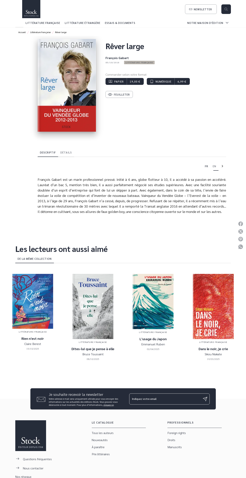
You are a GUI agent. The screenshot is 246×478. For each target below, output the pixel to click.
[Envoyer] (205, 398)
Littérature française (40, 32)
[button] (201, 9)
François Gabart (117, 58)
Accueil (22, 32)
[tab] (19, 22)
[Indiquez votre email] (164, 398)
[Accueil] (31, 9)
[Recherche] (226, 9)
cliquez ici (108, 404)
